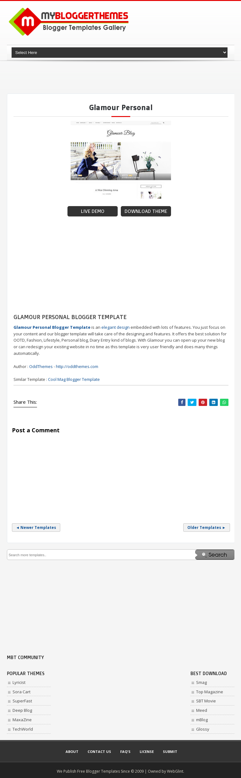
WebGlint (175, 771)
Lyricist (19, 682)
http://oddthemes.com (77, 366)
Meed (201, 710)
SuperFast (22, 701)
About (72, 751)
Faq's (125, 751)
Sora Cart (21, 692)
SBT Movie (206, 701)
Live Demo (92, 211)
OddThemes (41, 366)
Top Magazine (209, 692)
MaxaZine (22, 719)
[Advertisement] (121, 77)
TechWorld (23, 729)
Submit (170, 751)
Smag (201, 682)
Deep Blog (22, 710)
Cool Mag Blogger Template (74, 379)
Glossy (202, 729)
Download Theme (146, 211)
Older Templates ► (206, 527)
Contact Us (99, 751)
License (147, 751)
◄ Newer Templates (36, 527)
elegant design (115, 327)
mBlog (202, 719)
